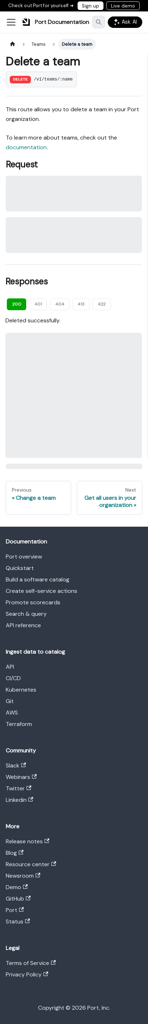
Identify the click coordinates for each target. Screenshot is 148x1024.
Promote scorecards (33, 602)
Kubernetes (21, 689)
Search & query (26, 614)
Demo (17, 887)
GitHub (18, 898)
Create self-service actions (41, 591)
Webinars (21, 777)
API (10, 667)
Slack (16, 765)
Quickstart (20, 568)
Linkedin (19, 800)
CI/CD (13, 678)
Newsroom (23, 875)
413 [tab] (81, 304)
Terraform (19, 724)
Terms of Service (31, 963)
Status (18, 921)
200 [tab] (16, 304)
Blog (14, 853)
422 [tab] (102, 304)
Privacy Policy (27, 974)
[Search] (98, 22)
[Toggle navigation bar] (11, 22)
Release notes (27, 841)
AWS (12, 712)
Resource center (31, 864)
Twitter (18, 788)
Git (10, 701)
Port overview (24, 556)
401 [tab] (38, 304)
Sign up (90, 6)
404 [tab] (59, 304)
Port (15, 910)
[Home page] (12, 44)
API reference (23, 625)
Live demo (123, 6)
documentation (26, 147)
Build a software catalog (37, 579)
